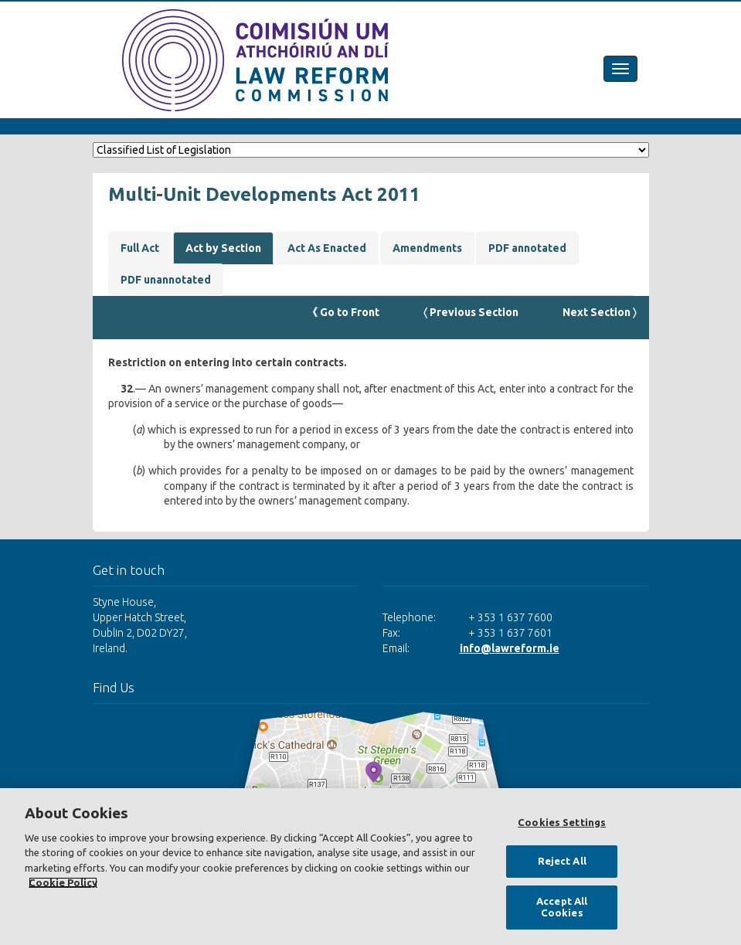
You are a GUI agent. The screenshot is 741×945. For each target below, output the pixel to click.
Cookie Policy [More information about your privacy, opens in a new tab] (63, 882)
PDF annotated (527, 248)
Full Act (140, 248)
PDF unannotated (166, 280)
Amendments (427, 248)
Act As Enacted (326, 248)
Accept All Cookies (561, 907)
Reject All (562, 860)
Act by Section (223, 248)
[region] (370, 866)
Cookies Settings (562, 822)
